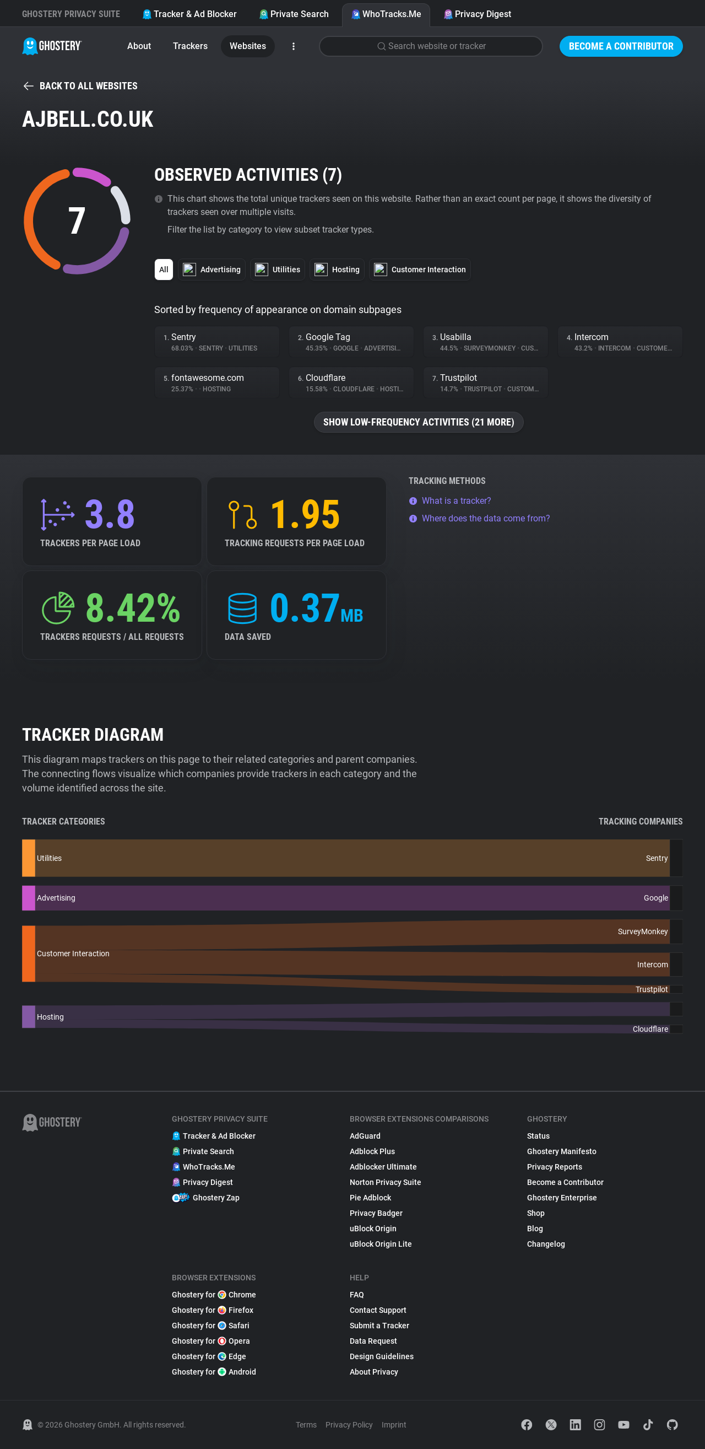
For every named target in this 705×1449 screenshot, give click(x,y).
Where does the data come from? (479, 518)
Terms (306, 1424)
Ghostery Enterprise (562, 1197)
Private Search (294, 14)
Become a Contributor (621, 46)
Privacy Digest (477, 14)
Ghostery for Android (214, 1371)
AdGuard (365, 1136)
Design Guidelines (382, 1356)
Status (538, 1136)
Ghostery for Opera (211, 1341)
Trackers (190, 46)
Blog (535, 1228)
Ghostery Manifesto (561, 1151)
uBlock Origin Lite (381, 1244)
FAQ (357, 1294)
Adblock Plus (372, 1151)
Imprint (394, 1424)
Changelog (546, 1244)
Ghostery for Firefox (212, 1310)
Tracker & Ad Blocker (189, 14)
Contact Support (378, 1310)
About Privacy (374, 1371)
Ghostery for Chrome (214, 1294)
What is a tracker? (450, 500)
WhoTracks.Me (386, 14)
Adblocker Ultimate (383, 1166)
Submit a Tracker (379, 1325)
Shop (536, 1213)
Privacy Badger (376, 1213)
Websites (248, 46)
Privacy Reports (554, 1166)
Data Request (373, 1341)
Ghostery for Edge (209, 1356)
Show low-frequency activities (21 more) (418, 422)
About (139, 46)
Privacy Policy (349, 1424)
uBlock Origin (373, 1228)
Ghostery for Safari (211, 1325)
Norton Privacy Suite (385, 1182)
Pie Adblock (370, 1197)
